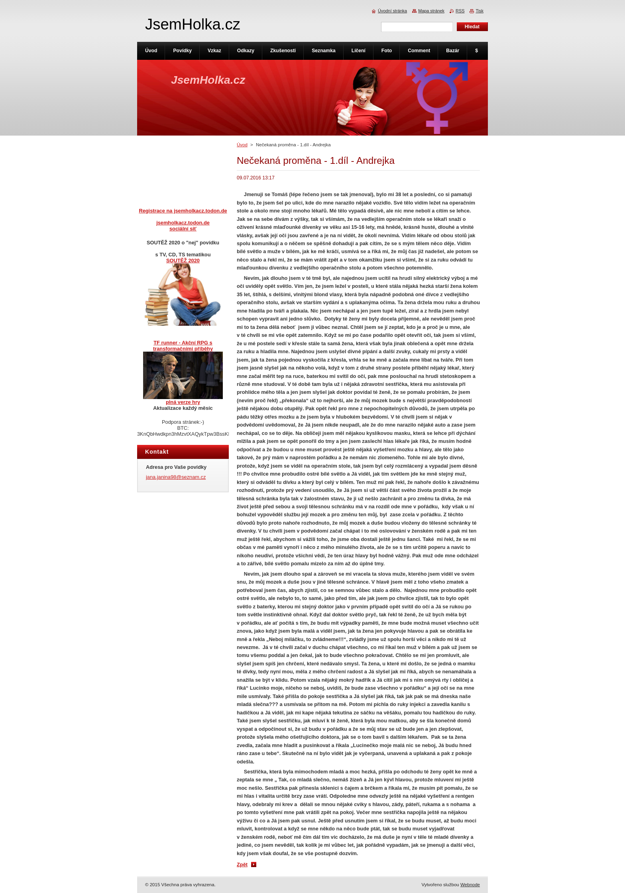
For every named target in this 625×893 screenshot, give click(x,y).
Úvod (242, 144)
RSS (460, 10)
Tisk (479, 10)
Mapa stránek (431, 10)
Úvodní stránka (392, 10)
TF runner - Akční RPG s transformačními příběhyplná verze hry (183, 372)
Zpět (242, 864)
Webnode (470, 884)
